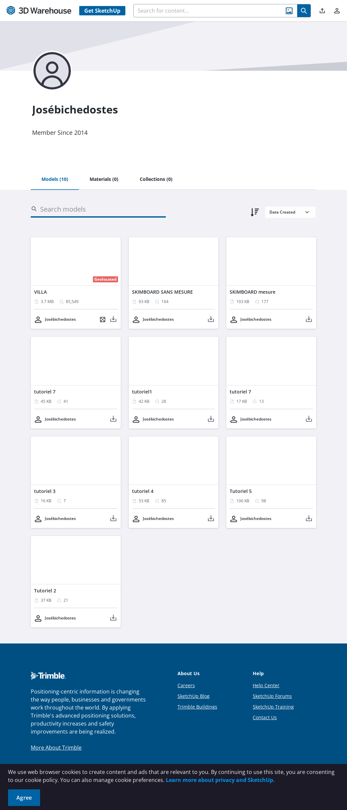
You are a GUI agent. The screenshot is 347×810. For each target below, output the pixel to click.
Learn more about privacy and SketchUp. (220, 780)
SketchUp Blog (194, 696)
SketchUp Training (273, 707)
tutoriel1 (142, 391)
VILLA (40, 292)
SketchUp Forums (272, 696)
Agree (24, 797)
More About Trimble (56, 747)
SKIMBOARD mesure (252, 292)
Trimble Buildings (197, 707)
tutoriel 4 (142, 491)
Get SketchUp (102, 10)
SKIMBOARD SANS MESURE (162, 292)
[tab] (55, 179)
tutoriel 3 (44, 491)
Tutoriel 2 (45, 590)
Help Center (266, 685)
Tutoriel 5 (241, 491)
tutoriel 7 (44, 391)
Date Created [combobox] (282, 212)
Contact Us (265, 717)
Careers (186, 685)
